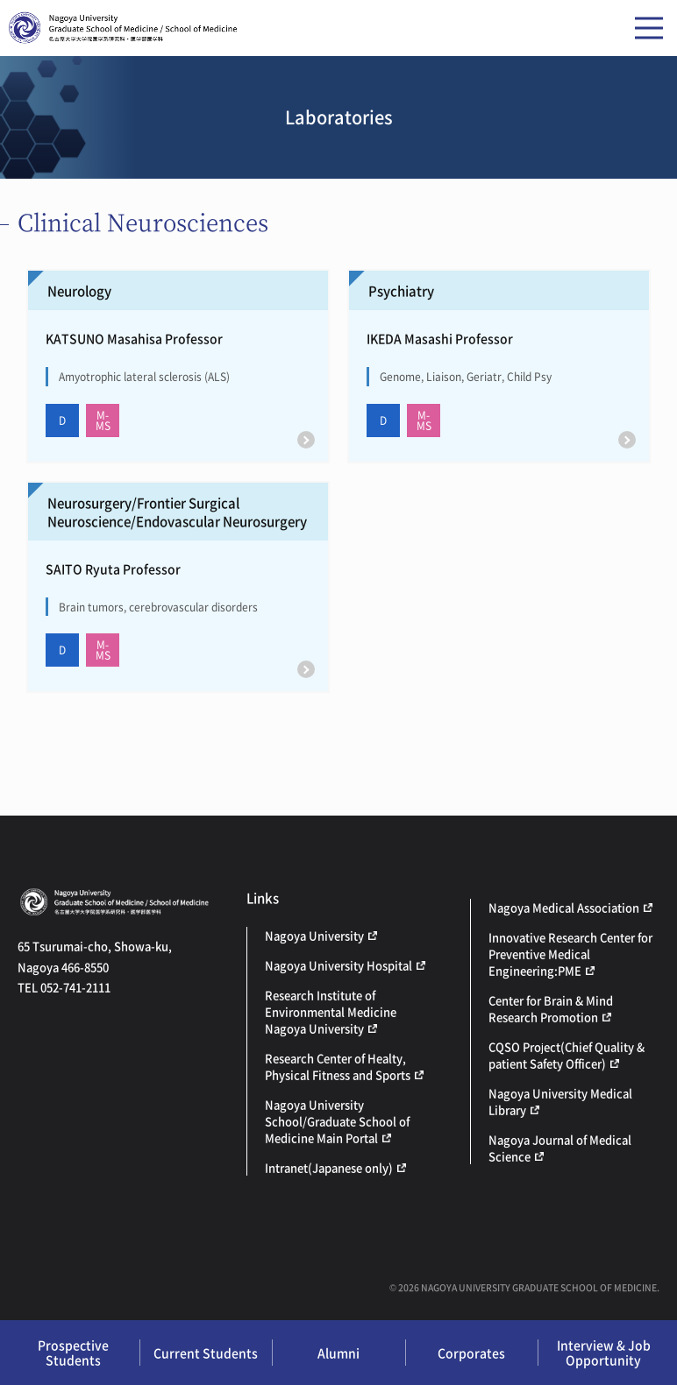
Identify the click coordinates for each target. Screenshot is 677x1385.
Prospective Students (73, 1352)
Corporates (471, 1352)
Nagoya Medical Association (563, 907)
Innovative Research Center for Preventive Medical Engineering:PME (570, 954)
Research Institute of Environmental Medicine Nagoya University (330, 1011)
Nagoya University (314, 935)
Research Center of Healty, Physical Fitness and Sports (337, 1066)
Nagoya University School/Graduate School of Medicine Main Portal (337, 1121)
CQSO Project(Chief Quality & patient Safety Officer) (566, 1054)
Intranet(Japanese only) (329, 1167)
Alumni (338, 1352)
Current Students (205, 1352)
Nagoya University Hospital (338, 965)
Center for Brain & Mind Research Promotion (550, 1008)
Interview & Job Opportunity (604, 1352)
